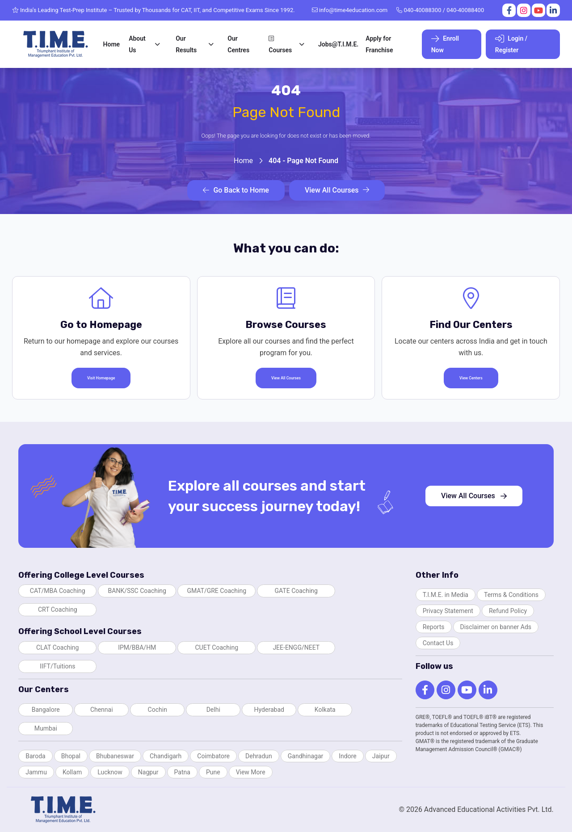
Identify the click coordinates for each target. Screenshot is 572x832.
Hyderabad (269, 709)
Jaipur (381, 756)
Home (111, 44)
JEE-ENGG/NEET (296, 647)
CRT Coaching (57, 609)
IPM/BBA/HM (137, 647)
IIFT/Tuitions (57, 666)
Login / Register (511, 44)
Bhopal (70, 756)
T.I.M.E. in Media (445, 594)
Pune (213, 772)
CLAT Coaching (57, 647)
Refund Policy (508, 610)
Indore (347, 756)
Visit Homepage (101, 378)
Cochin (157, 709)
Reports (434, 626)
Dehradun (258, 756)
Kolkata (325, 709)
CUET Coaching (216, 647)
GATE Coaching (296, 590)
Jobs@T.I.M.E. (338, 44)
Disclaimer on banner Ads (496, 626)
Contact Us (438, 643)
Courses (280, 44)
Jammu (36, 772)
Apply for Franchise (379, 44)
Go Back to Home (236, 190)
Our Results (186, 44)
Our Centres (238, 44)
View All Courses (337, 190)
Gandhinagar (305, 756)
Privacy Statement (448, 610)
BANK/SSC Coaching (137, 590)
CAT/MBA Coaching (57, 590)
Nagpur (148, 772)
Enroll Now (445, 44)
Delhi (213, 709)
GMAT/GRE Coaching (216, 590)
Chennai (101, 709)
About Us (137, 44)
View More (250, 772)
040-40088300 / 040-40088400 (440, 10)
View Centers (471, 378)
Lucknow (109, 772)
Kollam (72, 772)
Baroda (35, 756)
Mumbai (45, 728)
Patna (182, 772)
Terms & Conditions (511, 594)
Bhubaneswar (115, 756)
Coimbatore (213, 756)
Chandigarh (165, 756)
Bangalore (46, 709)
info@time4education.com (350, 10)
